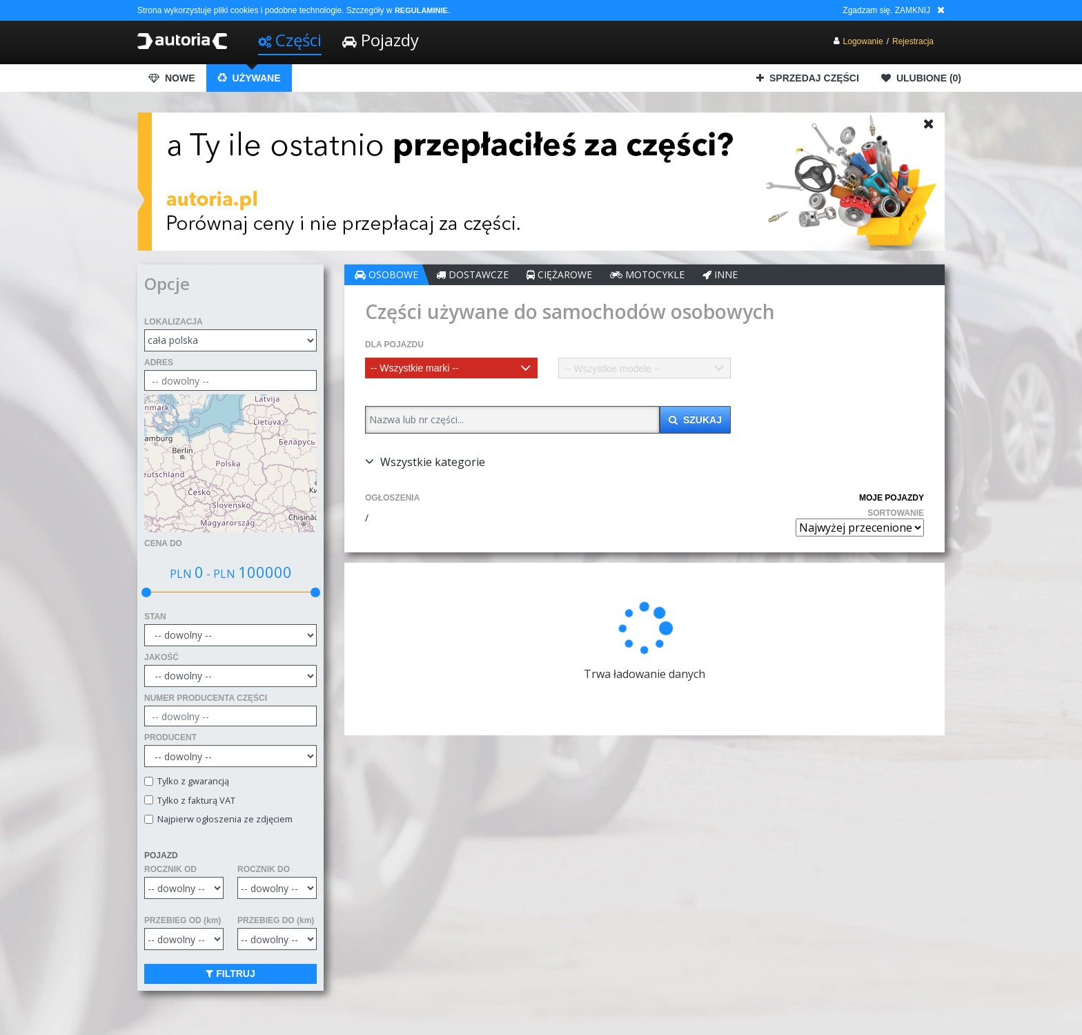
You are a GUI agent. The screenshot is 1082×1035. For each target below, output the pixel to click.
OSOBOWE (386, 274)
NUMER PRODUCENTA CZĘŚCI (205, 698)
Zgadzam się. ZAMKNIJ (886, 10)
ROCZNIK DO (263, 869)
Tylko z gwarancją (191, 781)
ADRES (158, 362)
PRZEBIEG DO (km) (275, 920)
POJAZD (161, 855)
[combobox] (451, 368)
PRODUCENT (170, 737)
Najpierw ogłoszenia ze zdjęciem (223, 819)
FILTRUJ (230, 973)
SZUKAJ (695, 419)
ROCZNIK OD (170, 869)
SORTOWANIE (895, 513)
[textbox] (451, 368)
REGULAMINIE (421, 10)
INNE (720, 274)
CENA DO (163, 543)
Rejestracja (913, 41)
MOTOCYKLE (647, 274)
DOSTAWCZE (472, 274)
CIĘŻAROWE (559, 274)
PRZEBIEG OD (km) (182, 920)
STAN (155, 616)
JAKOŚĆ (161, 657)
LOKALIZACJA (173, 322)
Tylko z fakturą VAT (194, 800)
